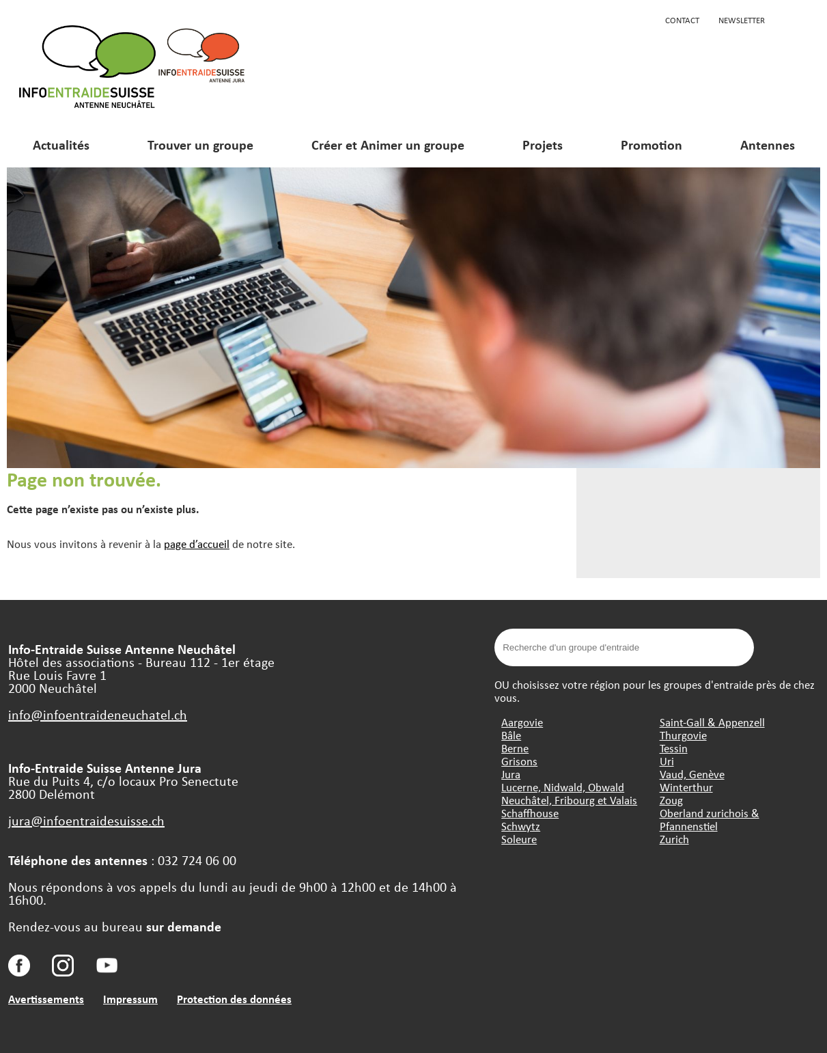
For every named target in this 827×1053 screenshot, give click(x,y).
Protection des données (234, 998)
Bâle (511, 735)
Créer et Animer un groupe (387, 144)
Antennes (767, 144)
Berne (515, 748)
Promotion (651, 144)
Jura (510, 774)
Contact (682, 20)
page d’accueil (196, 543)
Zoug (671, 800)
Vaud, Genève (692, 774)
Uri (667, 761)
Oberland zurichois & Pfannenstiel (709, 819)
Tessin (674, 748)
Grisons (519, 761)
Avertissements (46, 998)
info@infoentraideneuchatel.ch (97, 714)
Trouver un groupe (200, 144)
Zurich (674, 839)
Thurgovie (683, 735)
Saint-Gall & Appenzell (712, 722)
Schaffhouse (530, 813)
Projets (542, 144)
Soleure (519, 839)
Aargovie (522, 722)
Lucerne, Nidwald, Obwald (562, 787)
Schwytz (520, 826)
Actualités (61, 144)
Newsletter (741, 20)
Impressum (130, 998)
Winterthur (686, 787)
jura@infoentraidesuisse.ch (86, 820)
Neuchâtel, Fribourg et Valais (569, 800)
